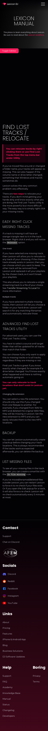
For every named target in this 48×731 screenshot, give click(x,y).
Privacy (36, 675)
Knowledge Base (11, 692)
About (6, 622)
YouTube (12, 602)
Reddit (11, 580)
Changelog (8, 709)
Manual (7, 698)
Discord (12, 573)
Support (7, 535)
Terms (36, 681)
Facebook (13, 588)
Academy (8, 687)
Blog (5, 644)
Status (6, 704)
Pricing (6, 627)
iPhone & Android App (14, 639)
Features (7, 633)
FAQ (5, 681)
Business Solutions (13, 650)
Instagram (13, 595)
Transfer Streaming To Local (22, 288)
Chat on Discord (11, 541)
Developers (9, 715)
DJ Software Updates (14, 656)
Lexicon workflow (36, 35)
